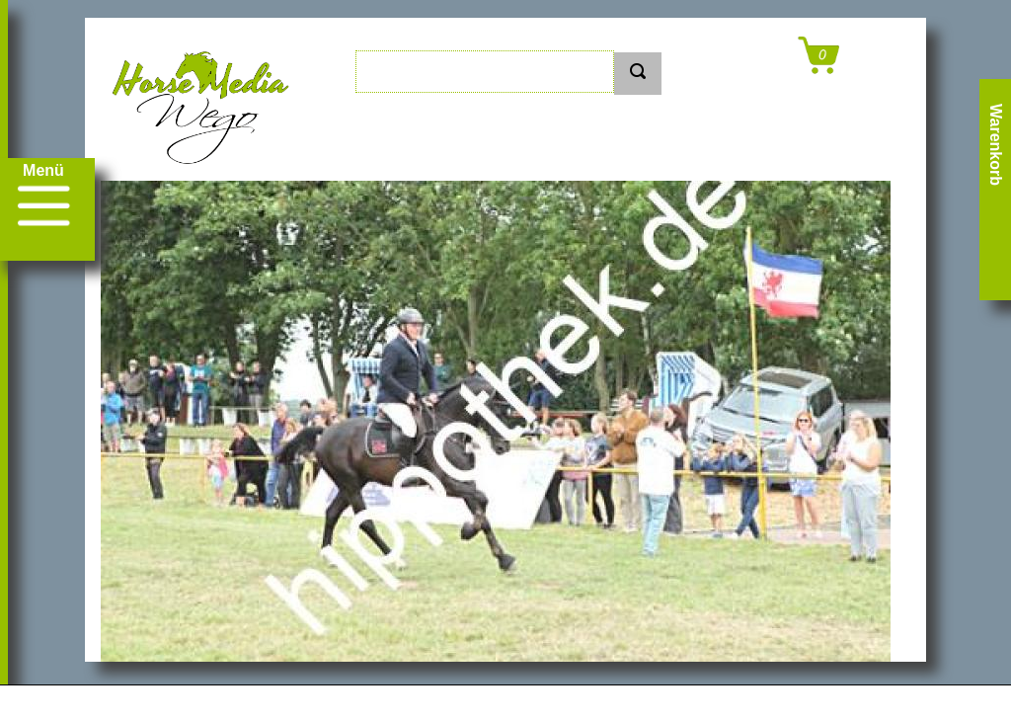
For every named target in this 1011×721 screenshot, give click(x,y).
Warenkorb (995, 145)
